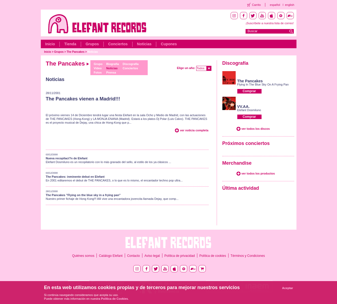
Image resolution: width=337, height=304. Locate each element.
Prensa (111, 72)
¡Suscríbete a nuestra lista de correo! (270, 23)
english (289, 4)
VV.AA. (243, 106)
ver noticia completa (194, 130)
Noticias (144, 44)
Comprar (249, 91)
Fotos (98, 72)
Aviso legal (152, 256)
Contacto (133, 256)
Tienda (70, 44)
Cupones (169, 44)
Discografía (131, 64)
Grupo (98, 64)
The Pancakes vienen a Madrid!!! (83, 99)
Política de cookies (212, 256)
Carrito (256, 4)
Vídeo (98, 68)
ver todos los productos (258, 173)
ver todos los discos (256, 128)
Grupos (92, 44)
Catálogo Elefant (111, 256)
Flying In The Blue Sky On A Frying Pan (263, 84)
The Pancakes (76, 51)
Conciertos (118, 44)
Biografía (112, 64)
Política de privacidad (180, 256)
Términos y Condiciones (248, 256)
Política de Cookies (114, 298)
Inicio (50, 44)
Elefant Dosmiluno (249, 110)
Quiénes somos (83, 256)
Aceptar (287, 288)
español (275, 4)
